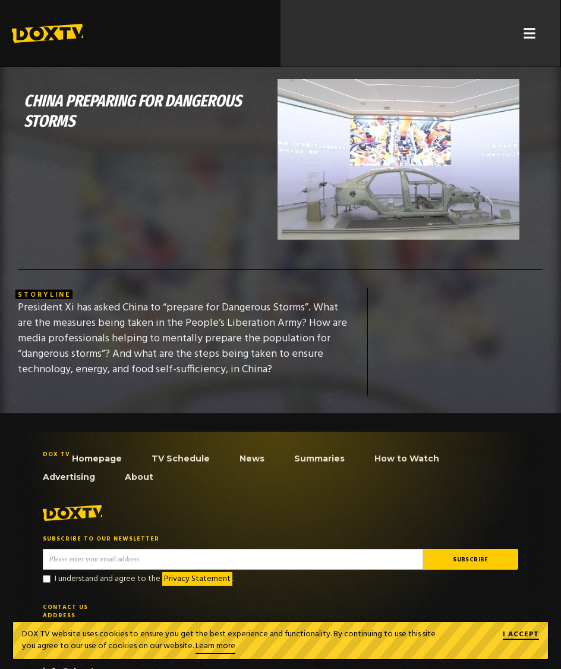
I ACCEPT (521, 635)
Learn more (215, 646)
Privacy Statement (197, 579)
